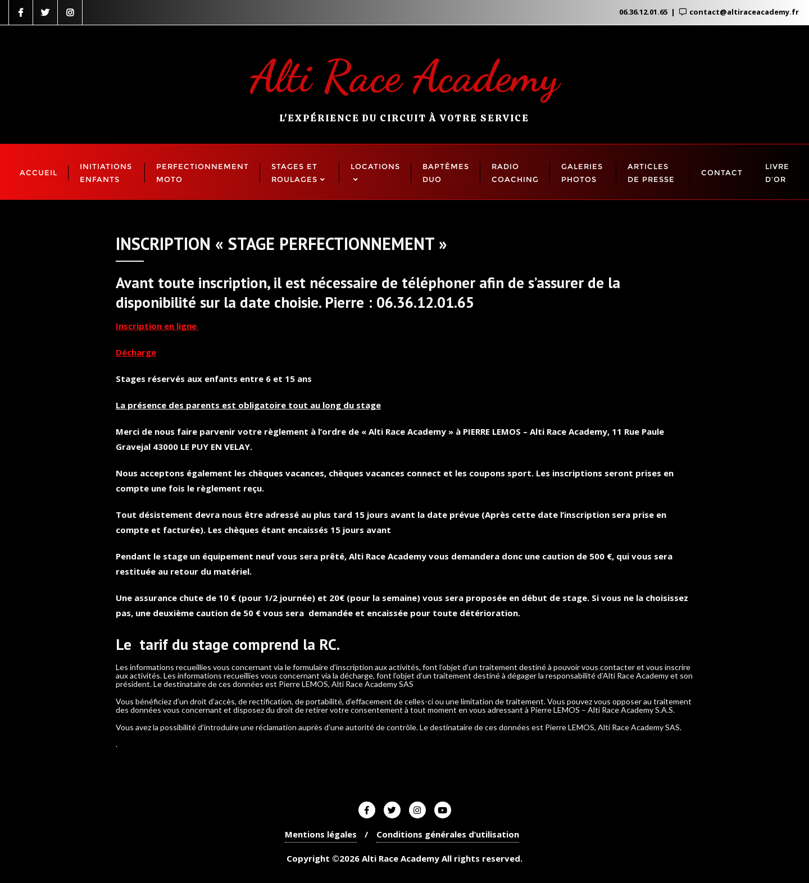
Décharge (136, 352)
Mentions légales (321, 834)
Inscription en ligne (157, 325)
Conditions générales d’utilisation (447, 834)
